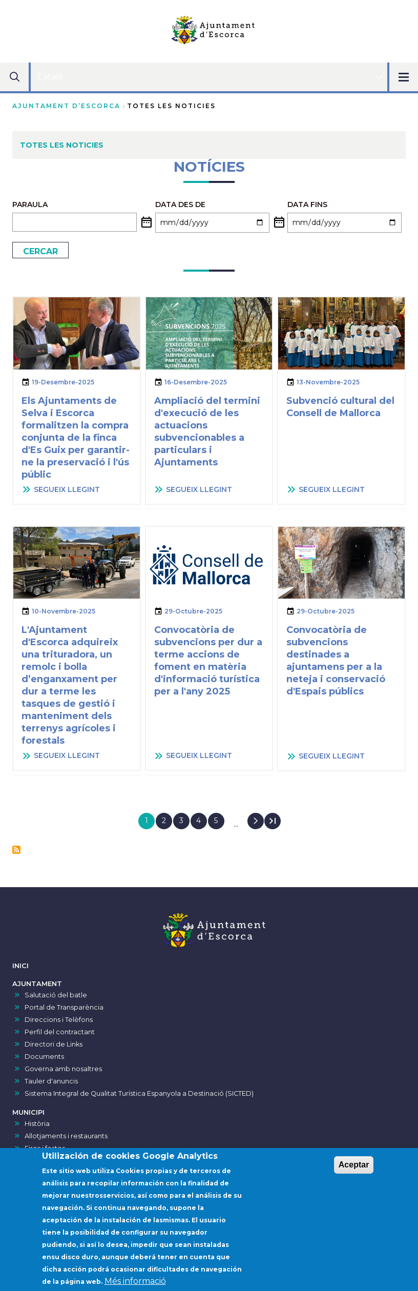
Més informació (135, 1284)
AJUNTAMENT (37, 984)
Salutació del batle (56, 995)
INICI (20, 966)
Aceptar (354, 1167)
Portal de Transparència (64, 1007)
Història (37, 1124)
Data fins (307, 204)
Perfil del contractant (60, 1032)
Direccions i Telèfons (59, 1019)
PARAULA (30, 204)
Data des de (180, 204)
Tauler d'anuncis (51, 1081)
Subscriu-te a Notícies (16, 850)
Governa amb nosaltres (63, 1069)
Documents (44, 1056)
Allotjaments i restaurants (66, 1136)
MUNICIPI (28, 1112)
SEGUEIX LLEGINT (67, 489)
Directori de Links (53, 1044)
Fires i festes (45, 1148)
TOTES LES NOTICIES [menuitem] (61, 145)
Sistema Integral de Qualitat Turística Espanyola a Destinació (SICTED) (139, 1093)
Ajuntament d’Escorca (66, 106)
